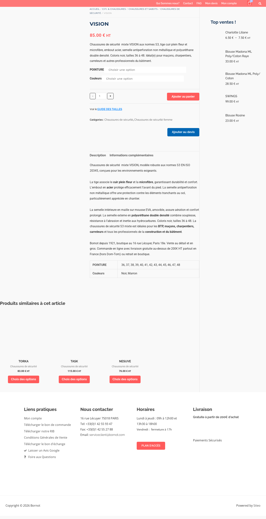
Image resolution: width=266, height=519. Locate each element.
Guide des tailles (109, 109)
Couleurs (96, 78)
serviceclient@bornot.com (107, 438)
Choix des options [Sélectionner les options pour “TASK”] (74, 382)
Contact (188, 3)
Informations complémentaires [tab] (131, 157)
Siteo (256, 509)
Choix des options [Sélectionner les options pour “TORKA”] (23, 382)
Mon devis (211, 3)
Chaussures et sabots (143, 9)
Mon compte (229, 3)
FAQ (199, 3)
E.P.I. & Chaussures (114, 9)
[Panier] (249, 3)
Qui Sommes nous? (167, 3)
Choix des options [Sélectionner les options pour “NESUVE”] (125, 382)
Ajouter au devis (181, 133)
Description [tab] (98, 157)
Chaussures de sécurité (119, 119)
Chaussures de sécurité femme (153, 119)
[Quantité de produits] (101, 96)
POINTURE (97, 69)
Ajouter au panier (183, 96)
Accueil (95, 9)
